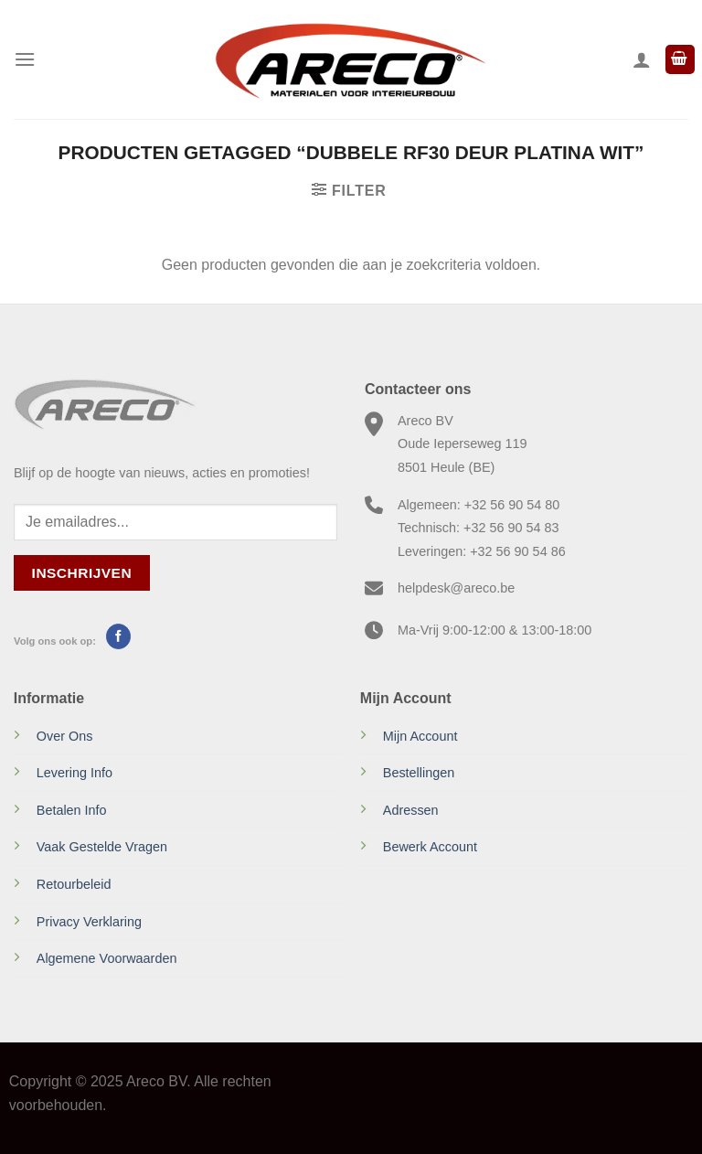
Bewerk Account (430, 846)
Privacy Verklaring (89, 921)
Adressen (411, 810)
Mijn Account (420, 736)
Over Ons (65, 736)
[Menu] (25, 59)
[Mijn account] (642, 59)
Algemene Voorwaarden (107, 958)
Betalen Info (72, 810)
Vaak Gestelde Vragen (102, 846)
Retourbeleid (74, 884)
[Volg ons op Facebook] (118, 636)
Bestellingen (418, 772)
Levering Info (74, 772)
